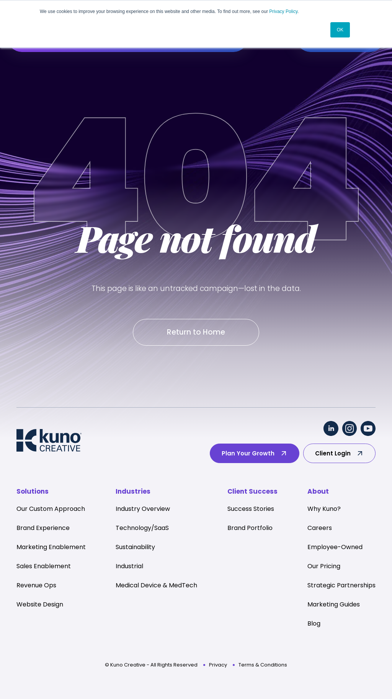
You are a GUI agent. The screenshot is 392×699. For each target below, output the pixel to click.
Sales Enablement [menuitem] (43, 566)
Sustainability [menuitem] (135, 547)
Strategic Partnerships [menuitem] (341, 586)
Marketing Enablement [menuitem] (51, 547)
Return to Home (196, 332)
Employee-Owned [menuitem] (335, 547)
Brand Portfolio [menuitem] (250, 528)
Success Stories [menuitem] (250, 509)
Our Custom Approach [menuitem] (50, 509)
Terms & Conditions (262, 665)
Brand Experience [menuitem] (43, 528)
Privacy (218, 665)
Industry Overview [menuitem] (143, 509)
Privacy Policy (283, 11)
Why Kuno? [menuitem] (324, 509)
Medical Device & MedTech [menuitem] (156, 586)
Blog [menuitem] (313, 624)
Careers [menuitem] (319, 528)
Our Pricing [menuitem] (323, 566)
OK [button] (340, 29)
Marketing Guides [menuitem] (333, 605)
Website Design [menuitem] (39, 605)
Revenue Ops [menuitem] (36, 586)
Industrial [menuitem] (129, 566)
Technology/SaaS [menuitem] (142, 528)
